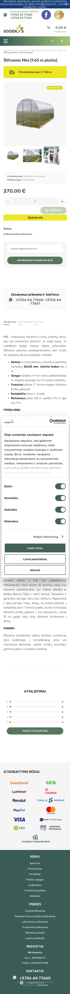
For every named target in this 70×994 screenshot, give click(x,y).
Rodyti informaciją (45, 536)
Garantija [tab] (38, 321)
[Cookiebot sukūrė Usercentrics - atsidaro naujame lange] (50, 421)
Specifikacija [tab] (25, 321)
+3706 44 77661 (21, 18)
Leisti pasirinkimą (35, 559)
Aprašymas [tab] (10, 321)
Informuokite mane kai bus (35, 260)
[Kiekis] (35, 201)
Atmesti (35, 570)
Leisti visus (35, 548)
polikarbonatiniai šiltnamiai (18, 234)
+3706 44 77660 (21, 14)
